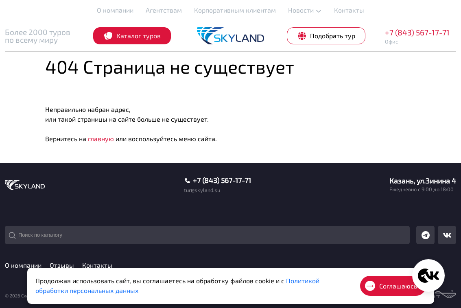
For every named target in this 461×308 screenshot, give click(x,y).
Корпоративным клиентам (235, 10)
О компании (115, 10)
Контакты (349, 10)
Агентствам (164, 10)
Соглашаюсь (391, 286)
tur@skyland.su (202, 190)
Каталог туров (132, 36)
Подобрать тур (326, 36)
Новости (305, 10)
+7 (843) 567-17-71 (417, 32)
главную (101, 138)
